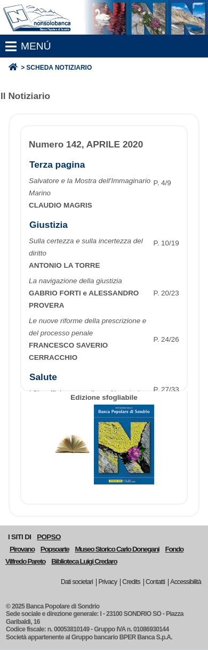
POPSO (48, 537)
